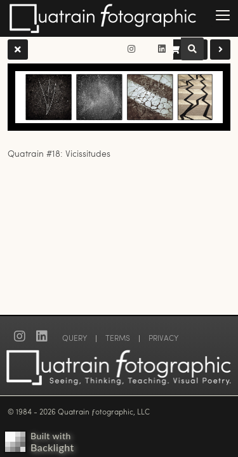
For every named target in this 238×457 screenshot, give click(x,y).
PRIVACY (163, 338)
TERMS (117, 338)
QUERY (74, 338)
